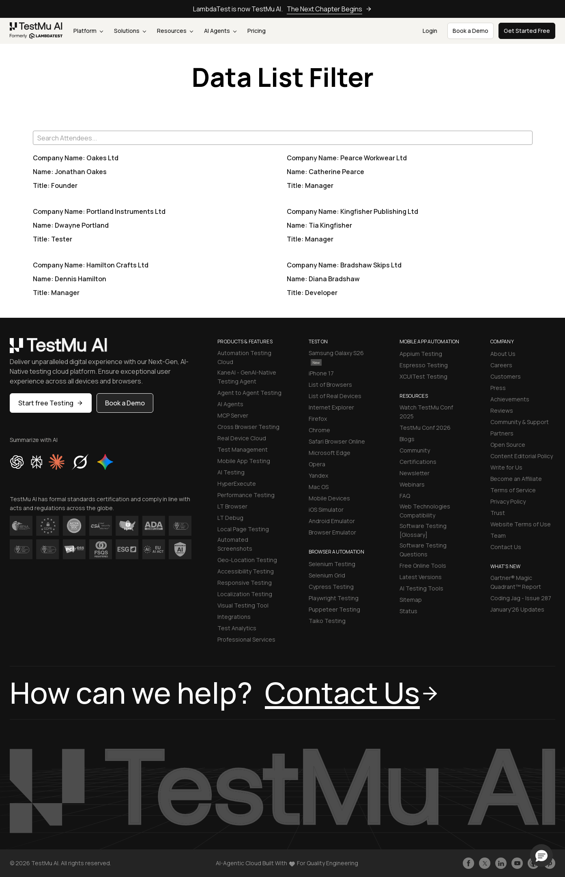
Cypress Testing (331, 586)
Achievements (509, 399)
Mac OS (319, 487)
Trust (497, 513)
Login (430, 30)
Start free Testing (50, 403)
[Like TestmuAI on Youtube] (517, 863)
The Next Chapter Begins (329, 8)
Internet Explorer (331, 407)
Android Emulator (332, 521)
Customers (505, 376)
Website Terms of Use (520, 524)
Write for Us (506, 467)
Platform (88, 30)
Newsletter (415, 473)
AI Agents (220, 30)
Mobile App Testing (243, 461)
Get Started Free (527, 30)
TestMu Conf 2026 (425, 427)
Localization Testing (244, 594)
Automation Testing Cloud (244, 357)
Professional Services (246, 639)
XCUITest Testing (423, 376)
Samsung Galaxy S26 (336, 357)
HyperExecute (236, 483)
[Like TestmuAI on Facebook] (468, 863)
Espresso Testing (424, 365)
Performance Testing (246, 495)
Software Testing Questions (423, 549)
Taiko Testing (327, 621)
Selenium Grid (327, 575)
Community (415, 450)
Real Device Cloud (241, 438)
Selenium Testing (332, 564)
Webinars (412, 484)
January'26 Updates (517, 609)
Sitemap (411, 599)
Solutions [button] (130, 30)
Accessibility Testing (245, 571)
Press (498, 388)
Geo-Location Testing (247, 560)
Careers (501, 365)
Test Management (242, 449)
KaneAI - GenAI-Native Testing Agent (246, 376)
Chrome (319, 430)
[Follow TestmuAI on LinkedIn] (501, 863)
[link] (36, 30)
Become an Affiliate (516, 479)
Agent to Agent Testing (249, 392)
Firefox (318, 418)
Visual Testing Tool (243, 605)
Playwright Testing (334, 598)
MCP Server (232, 415)
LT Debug (230, 517)
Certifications (418, 461)
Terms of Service (513, 490)
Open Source (507, 444)
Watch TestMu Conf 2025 (426, 411)
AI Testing (231, 472)
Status (408, 611)
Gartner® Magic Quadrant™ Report (515, 582)
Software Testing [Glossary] (423, 530)
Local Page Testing (243, 529)
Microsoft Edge (329, 453)
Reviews (501, 410)
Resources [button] (175, 30)
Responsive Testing (244, 582)
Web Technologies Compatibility (425, 510)
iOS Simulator (326, 509)
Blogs (407, 439)
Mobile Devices (329, 498)
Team (498, 535)
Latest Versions (421, 577)
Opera (317, 464)
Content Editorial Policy (521, 456)
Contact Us (505, 547)
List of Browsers (330, 384)
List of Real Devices (335, 396)
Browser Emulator (332, 532)
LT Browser (232, 506)
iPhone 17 (321, 373)
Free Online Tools (423, 565)
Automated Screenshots (234, 544)
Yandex (318, 475)
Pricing (256, 30)
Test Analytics (236, 628)
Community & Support (519, 422)
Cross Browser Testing (248, 427)
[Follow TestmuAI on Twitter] (484, 863)
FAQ (405, 496)
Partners (501, 433)
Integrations (234, 617)
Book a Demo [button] (470, 30)
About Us (503, 354)
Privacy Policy (508, 501)
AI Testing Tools (421, 588)
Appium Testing (421, 354)
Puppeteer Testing (334, 609)
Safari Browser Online (337, 441)
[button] (541, 855)
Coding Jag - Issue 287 (520, 598)
